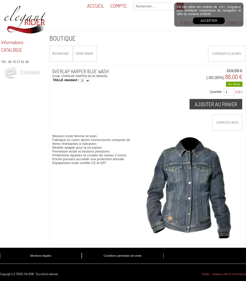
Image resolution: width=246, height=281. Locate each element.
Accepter (208, 21)
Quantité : (216, 92)
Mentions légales (41, 255)
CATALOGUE (11, 50)
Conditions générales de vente (123, 255)
